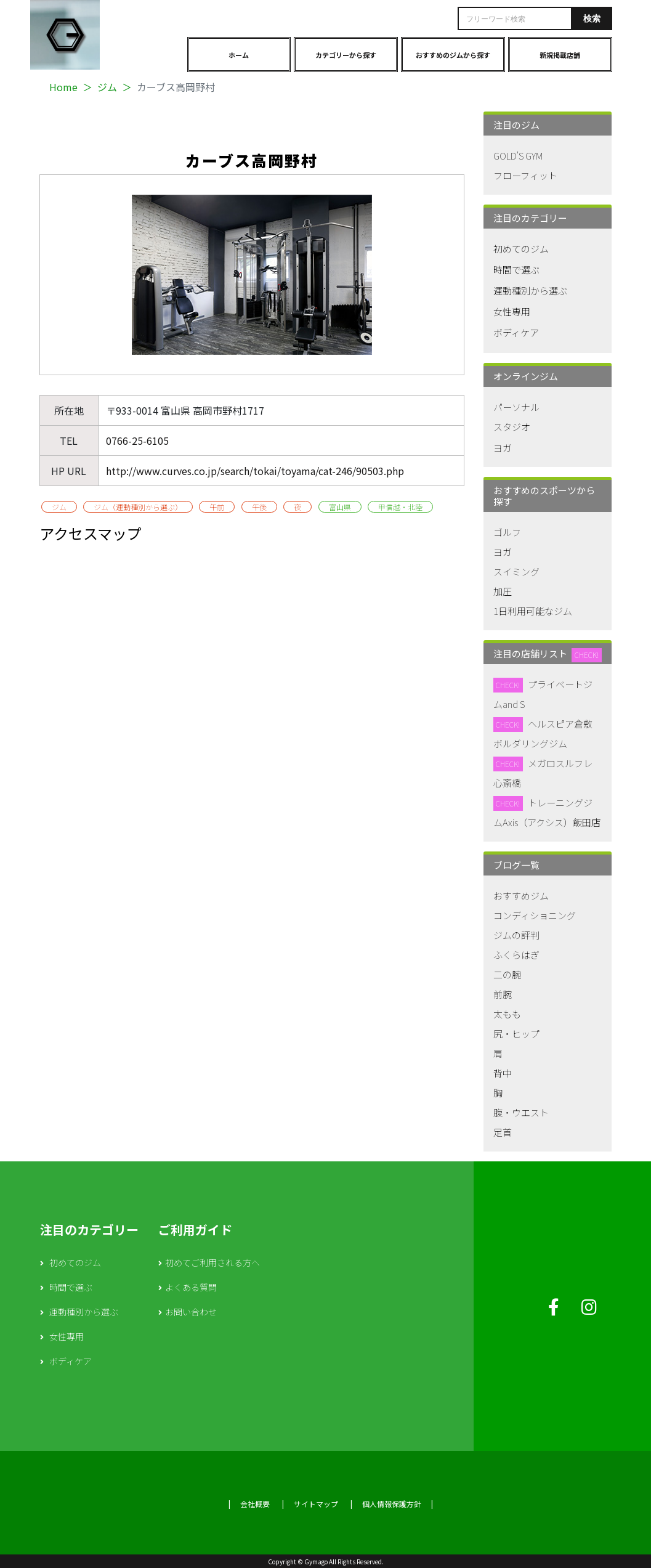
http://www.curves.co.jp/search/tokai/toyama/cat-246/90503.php (255, 470)
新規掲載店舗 (560, 55)
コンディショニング (534, 915)
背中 (502, 1072)
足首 (502, 1132)
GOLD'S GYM (518, 155)
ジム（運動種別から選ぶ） (138, 507)
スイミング (516, 571)
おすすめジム (521, 895)
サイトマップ (316, 1503)
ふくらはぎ (516, 954)
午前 (216, 507)
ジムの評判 (516, 934)
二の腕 (507, 974)
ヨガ (502, 447)
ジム (107, 86)
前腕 (502, 994)
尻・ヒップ (516, 1033)
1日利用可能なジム (532, 610)
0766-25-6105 (137, 440)
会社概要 (255, 1503)
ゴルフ (507, 532)
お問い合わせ (191, 1312)
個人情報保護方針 (391, 1503)
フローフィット (525, 175)
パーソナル (516, 406)
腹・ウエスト (521, 1112)
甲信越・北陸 (400, 507)
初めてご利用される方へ (212, 1262)
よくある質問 (191, 1287)
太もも (507, 1013)
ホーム (238, 55)
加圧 (502, 591)
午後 (259, 507)
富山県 (340, 507)
